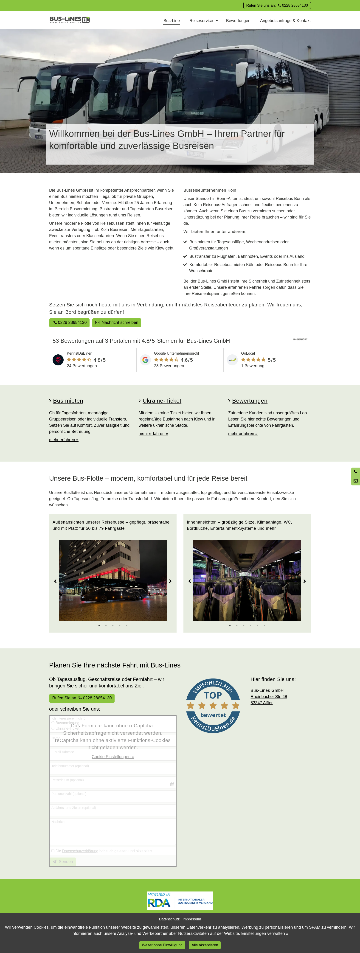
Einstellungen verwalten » (264, 933)
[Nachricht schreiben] (355, 480)
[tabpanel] (113, 580)
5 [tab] (126, 625)
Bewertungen (249, 401)
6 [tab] (264, 625)
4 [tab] (120, 625)
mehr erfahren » (64, 439)
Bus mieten (68, 401)
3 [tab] (113, 625)
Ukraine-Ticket (162, 401)
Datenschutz (169, 919)
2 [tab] (106, 625)
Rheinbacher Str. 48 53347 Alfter (269, 696)
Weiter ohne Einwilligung (162, 945)
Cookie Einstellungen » (113, 756)
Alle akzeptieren (205, 945)
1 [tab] (99, 625)
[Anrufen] (355, 472)
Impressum (192, 919)
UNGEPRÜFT (300, 339)
